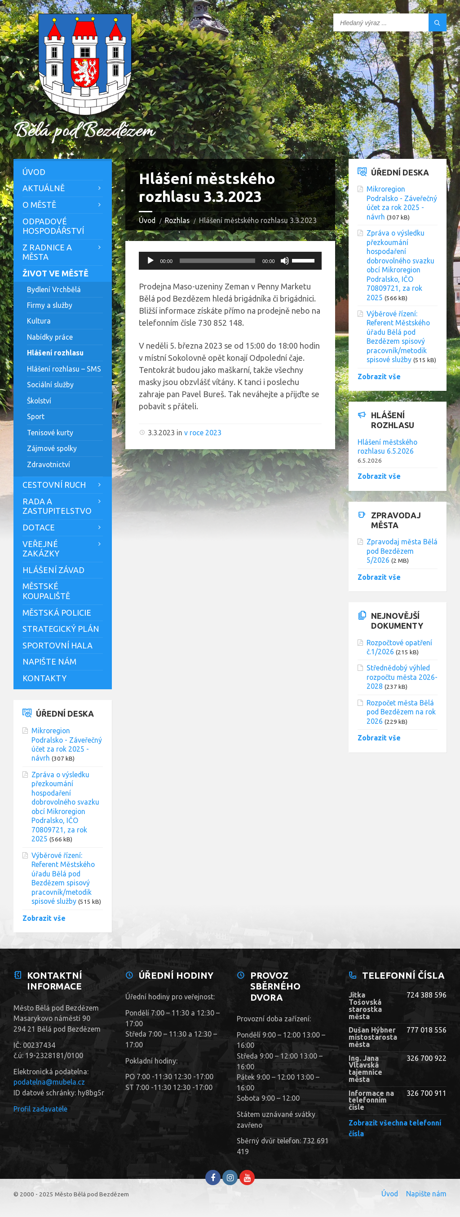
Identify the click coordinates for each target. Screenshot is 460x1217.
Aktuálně (43, 188)
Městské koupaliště (46, 591)
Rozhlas (177, 220)
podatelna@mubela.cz (49, 1082)
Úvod (147, 220)
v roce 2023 (202, 433)
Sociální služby (50, 385)
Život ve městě (55, 273)
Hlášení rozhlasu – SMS (64, 369)
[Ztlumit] (284, 260)
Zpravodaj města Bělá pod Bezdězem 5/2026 (402, 551)
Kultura (39, 321)
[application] (230, 261)
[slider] (217, 260)
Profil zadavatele (40, 1109)
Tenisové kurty (50, 433)
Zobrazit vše (44, 918)
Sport (35, 416)
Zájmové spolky (52, 448)
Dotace (38, 527)
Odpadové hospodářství (53, 226)
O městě (39, 204)
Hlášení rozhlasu (55, 353)
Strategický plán (60, 628)
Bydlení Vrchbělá (54, 289)
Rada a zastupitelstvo (57, 506)
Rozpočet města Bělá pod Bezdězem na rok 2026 (401, 712)
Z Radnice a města (47, 252)
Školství (39, 401)
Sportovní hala (57, 645)
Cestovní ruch (54, 484)
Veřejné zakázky (40, 548)
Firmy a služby (49, 305)
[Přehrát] (150, 260)
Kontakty (44, 678)
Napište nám (49, 661)
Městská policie (56, 612)
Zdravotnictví (48, 464)
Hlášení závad (53, 569)
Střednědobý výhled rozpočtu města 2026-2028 (402, 677)
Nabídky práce (50, 337)
